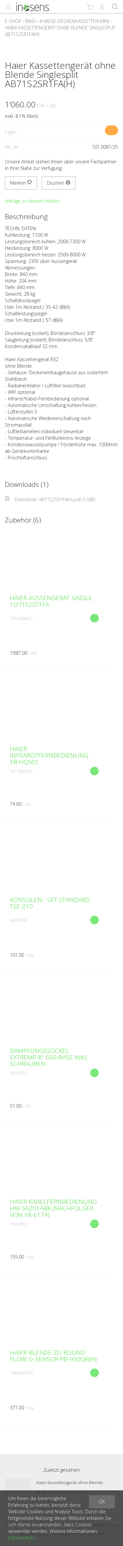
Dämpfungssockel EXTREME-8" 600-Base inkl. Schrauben (49, 1057)
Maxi (30, 21)
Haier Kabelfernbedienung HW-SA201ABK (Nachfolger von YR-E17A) (53, 1208)
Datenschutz (21, 1538)
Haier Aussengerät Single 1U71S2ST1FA (51, 601)
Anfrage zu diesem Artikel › (33, 201)
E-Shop (13, 21)
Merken (21, 183)
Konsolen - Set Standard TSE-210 (50, 903)
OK (102, 1502)
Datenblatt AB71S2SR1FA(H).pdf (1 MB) (50, 499)
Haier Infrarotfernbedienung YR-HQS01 (49, 755)
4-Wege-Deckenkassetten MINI (74, 21)
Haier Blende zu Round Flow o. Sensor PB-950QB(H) (53, 1355)
